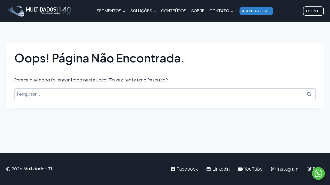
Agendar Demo (256, 10)
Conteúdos (173, 11)
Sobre (197, 11)
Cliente (313, 10)
